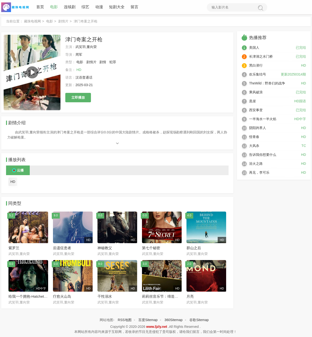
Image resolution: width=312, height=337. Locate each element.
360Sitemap (173, 320)
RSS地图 (125, 320)
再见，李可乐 (259, 173)
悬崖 (252, 101)
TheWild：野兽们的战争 (267, 83)
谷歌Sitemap (198, 320)
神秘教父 (104, 248)
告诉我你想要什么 (262, 155)
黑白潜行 (256, 66)
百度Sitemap (147, 320)
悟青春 (254, 137)
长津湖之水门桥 (261, 57)
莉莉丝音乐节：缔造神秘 (162, 297)
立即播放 (78, 98)
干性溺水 (104, 297)
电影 (54, 7)
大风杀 (254, 146)
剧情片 (63, 21)
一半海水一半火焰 (262, 119)
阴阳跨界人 (257, 128)
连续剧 (69, 7)
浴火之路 (256, 164)
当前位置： (14, 21)
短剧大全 (117, 7)
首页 (40, 7)
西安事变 (256, 110)
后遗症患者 (62, 248)
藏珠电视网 (32, 21)
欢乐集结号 (257, 74)
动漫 (99, 7)
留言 (134, 7)
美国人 (254, 48)
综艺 (85, 7)
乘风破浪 (256, 92)
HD (12, 182)
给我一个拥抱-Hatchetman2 (30, 297)
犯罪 (112, 62)
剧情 (102, 62)
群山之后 (193, 248)
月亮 (190, 297)
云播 (20, 170)
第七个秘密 (151, 248)
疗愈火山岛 (62, 297)
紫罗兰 (13, 248)
